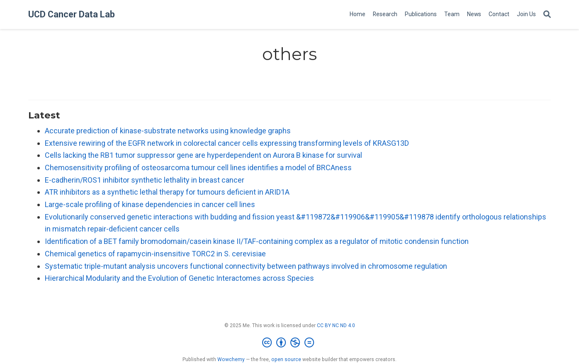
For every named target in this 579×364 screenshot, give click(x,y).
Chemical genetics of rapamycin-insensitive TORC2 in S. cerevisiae (155, 253)
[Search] (547, 14)
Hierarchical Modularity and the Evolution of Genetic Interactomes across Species (179, 278)
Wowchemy (231, 359)
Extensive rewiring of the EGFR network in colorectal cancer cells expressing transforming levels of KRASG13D (227, 143)
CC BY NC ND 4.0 (336, 325)
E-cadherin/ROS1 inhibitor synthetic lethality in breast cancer (144, 180)
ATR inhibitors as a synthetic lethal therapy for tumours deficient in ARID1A (167, 192)
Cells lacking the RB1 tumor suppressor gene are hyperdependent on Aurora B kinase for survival (203, 155)
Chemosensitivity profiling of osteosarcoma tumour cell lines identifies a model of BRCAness (198, 167)
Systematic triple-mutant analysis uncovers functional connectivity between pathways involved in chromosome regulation (246, 266)
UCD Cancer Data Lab (71, 14)
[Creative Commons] (289, 342)
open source (286, 359)
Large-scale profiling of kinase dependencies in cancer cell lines (150, 204)
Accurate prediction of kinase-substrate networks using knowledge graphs (168, 130)
